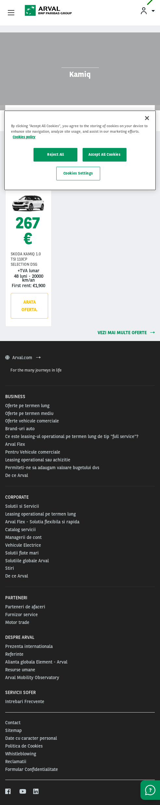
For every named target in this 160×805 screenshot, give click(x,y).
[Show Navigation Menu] (11, 13)
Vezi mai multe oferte (126, 332)
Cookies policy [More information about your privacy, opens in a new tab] (24, 137)
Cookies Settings (78, 173)
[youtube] (22, 792)
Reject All (55, 154)
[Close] (147, 118)
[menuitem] (147, 10)
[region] (80, 150)
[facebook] (8, 792)
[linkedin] (36, 792)
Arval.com (23, 357)
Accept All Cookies (104, 154)
